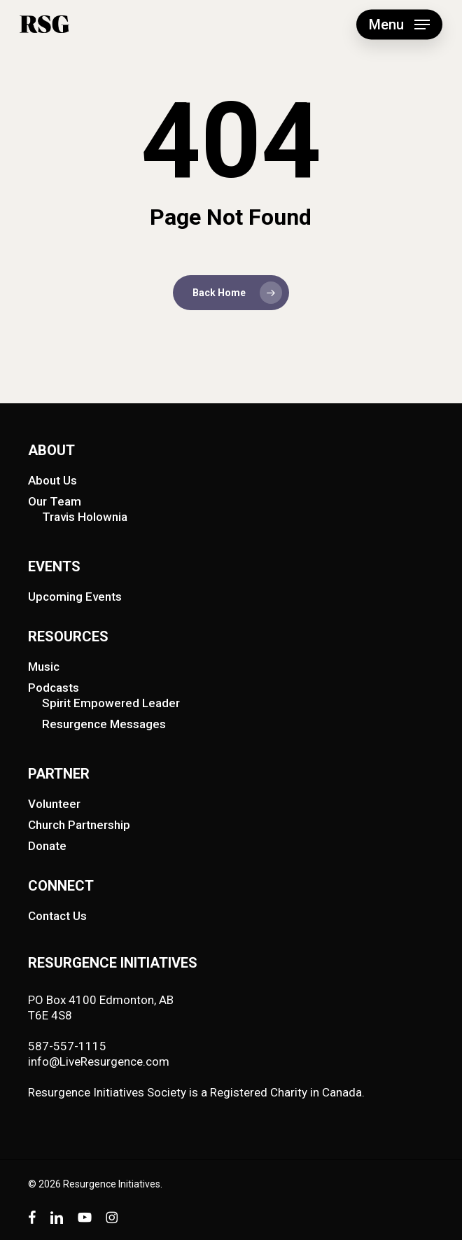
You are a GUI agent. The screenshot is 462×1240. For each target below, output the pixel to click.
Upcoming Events (75, 597)
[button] (399, 25)
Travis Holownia (84, 517)
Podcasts (53, 688)
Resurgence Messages (104, 724)
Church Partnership (79, 825)
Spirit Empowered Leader (111, 703)
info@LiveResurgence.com (98, 1061)
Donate (47, 846)
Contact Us (57, 916)
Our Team (54, 501)
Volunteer (54, 804)
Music (43, 667)
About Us (52, 480)
